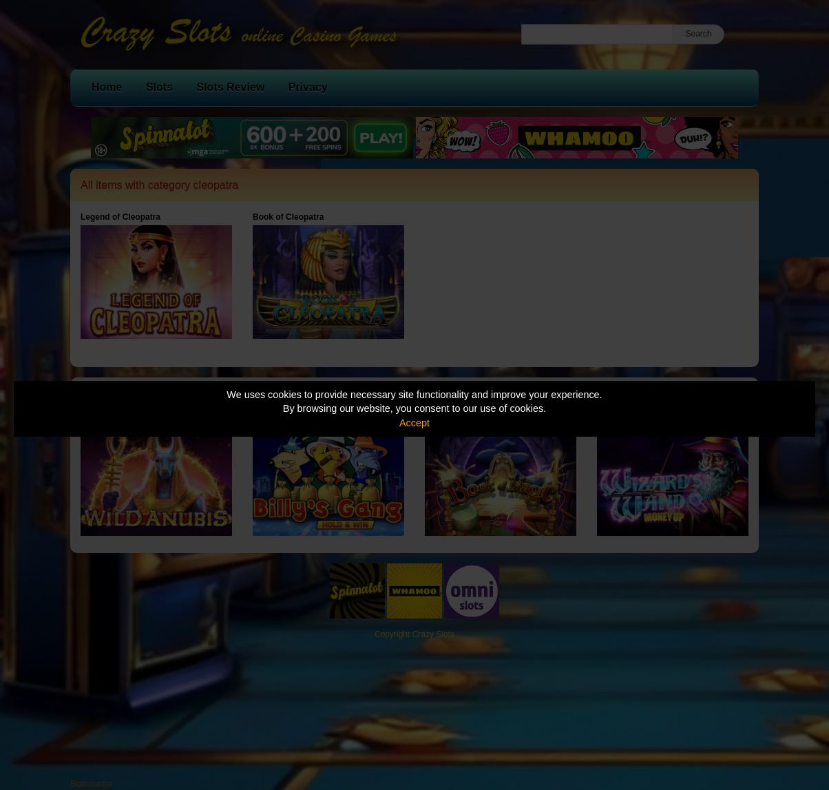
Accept (414, 422)
